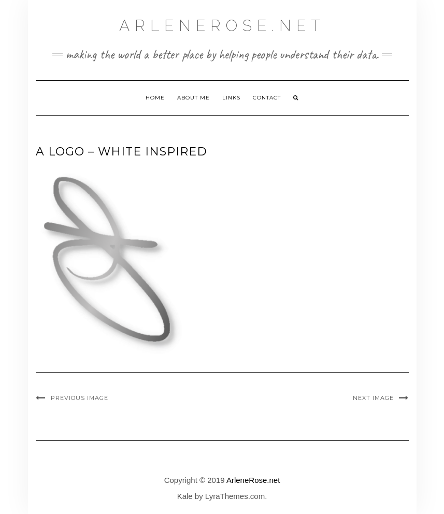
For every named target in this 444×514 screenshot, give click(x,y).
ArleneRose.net (222, 26)
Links (231, 97)
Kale (185, 496)
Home (155, 97)
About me (193, 97)
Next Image (373, 398)
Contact (267, 97)
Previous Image (79, 398)
